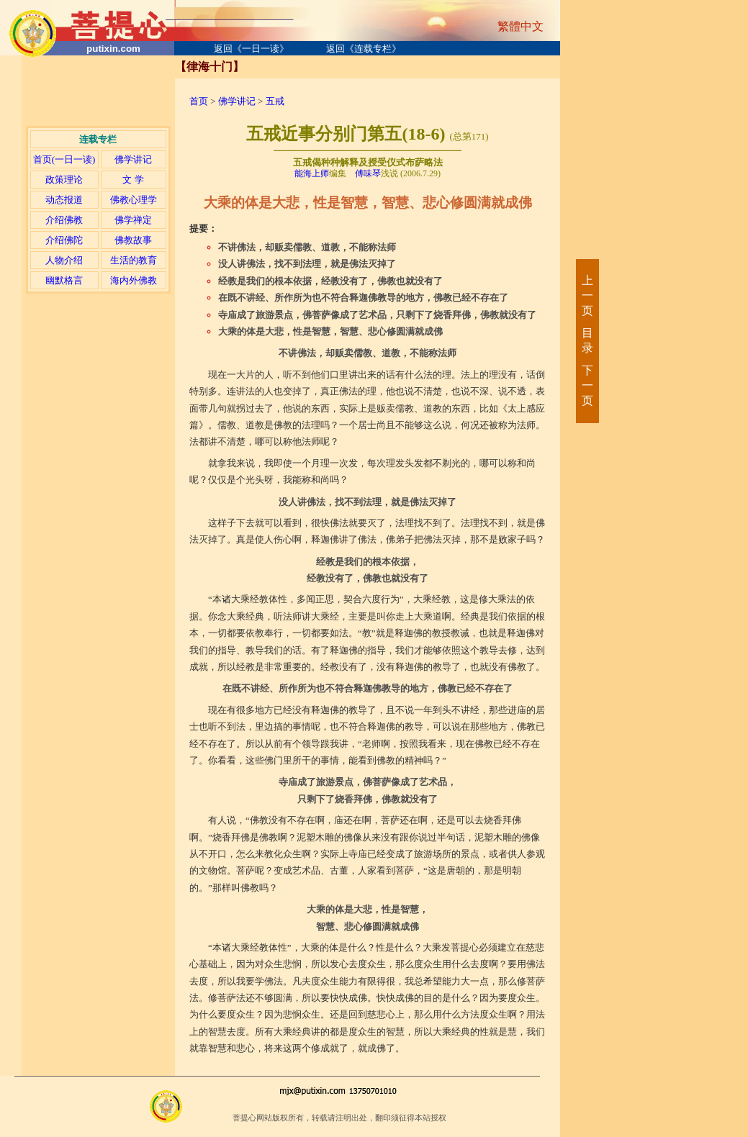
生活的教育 (133, 260)
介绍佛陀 (64, 240)
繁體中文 (520, 26)
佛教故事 (133, 240)
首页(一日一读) (64, 159)
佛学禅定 (133, 219)
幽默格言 (64, 280)
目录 (587, 340)
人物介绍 (64, 260)
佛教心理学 (133, 199)
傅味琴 (368, 173)
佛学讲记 (133, 159)
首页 (198, 101)
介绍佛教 (64, 219)
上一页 (587, 295)
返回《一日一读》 (251, 48)
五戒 (275, 101)
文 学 (132, 179)
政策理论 (64, 179)
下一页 (587, 385)
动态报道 (64, 199)
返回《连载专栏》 (363, 48)
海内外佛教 (133, 280)
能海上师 (311, 173)
